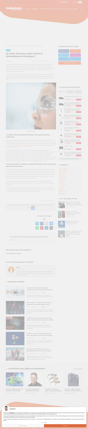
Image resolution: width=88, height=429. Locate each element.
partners (12, 412)
